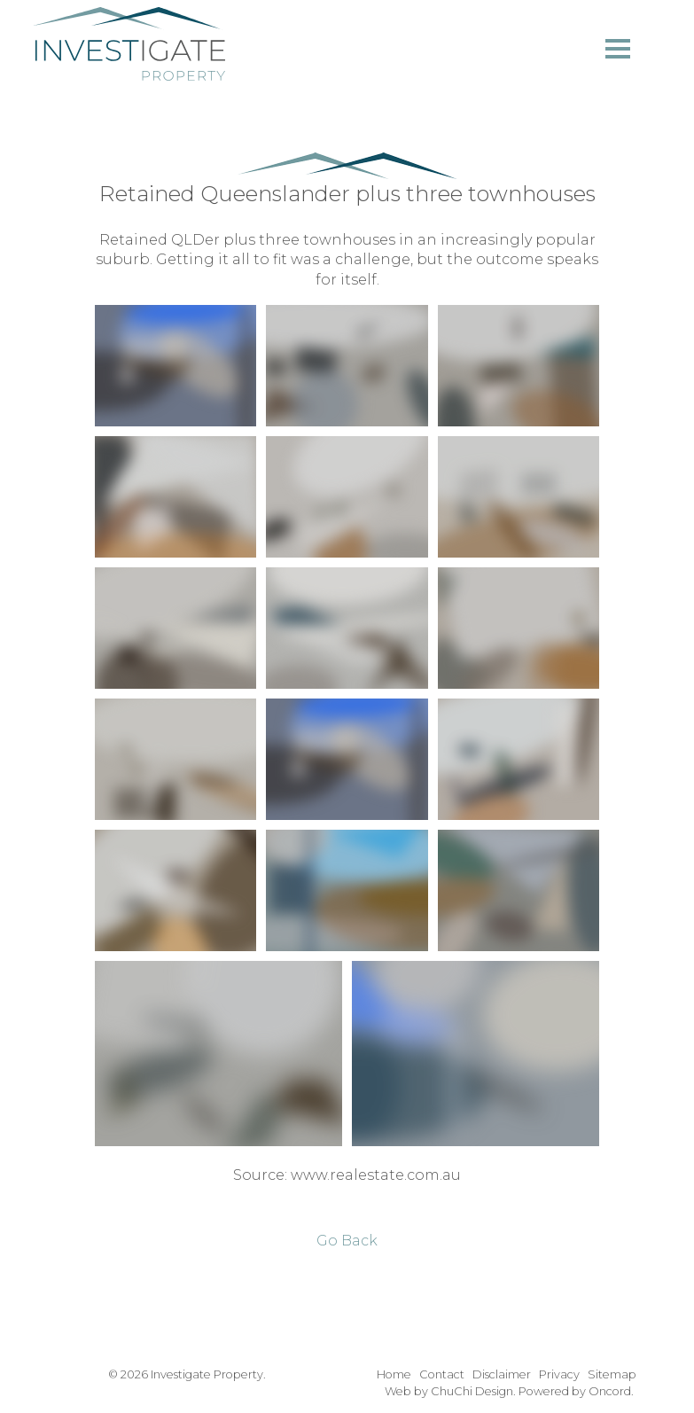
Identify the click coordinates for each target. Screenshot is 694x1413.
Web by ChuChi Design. (450, 1391)
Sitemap (612, 1374)
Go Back (347, 1240)
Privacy (559, 1374)
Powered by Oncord (575, 1391)
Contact (441, 1374)
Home (394, 1374)
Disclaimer (501, 1374)
